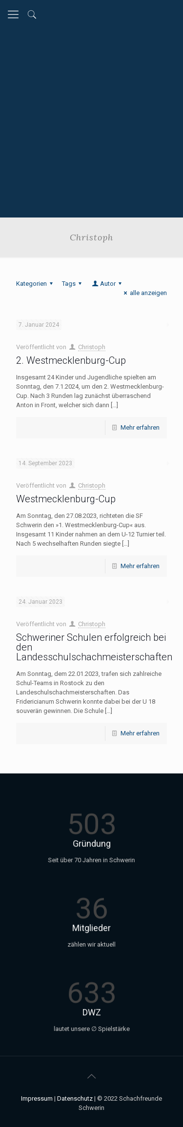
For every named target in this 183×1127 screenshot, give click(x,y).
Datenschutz (75, 1098)
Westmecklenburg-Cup (66, 499)
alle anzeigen (144, 293)
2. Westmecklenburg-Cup (71, 360)
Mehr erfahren (140, 427)
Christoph (91, 347)
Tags (73, 283)
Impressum (37, 1098)
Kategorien (36, 283)
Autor (107, 283)
